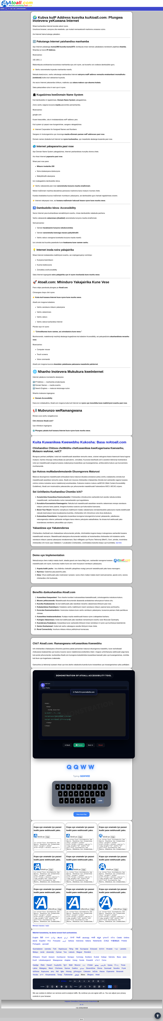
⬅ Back (67, 745)
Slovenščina (90, 975)
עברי (116, 955)
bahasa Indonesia (75, 947)
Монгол (77, 971)
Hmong (68, 978)
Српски (59, 958)
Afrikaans (36, 963)
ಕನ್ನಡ (99, 944)
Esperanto (110, 978)
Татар (59, 981)
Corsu (104, 966)
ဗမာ (84, 971)
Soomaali (107, 975)
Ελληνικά (93, 955)
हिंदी (41, 944)
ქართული (77, 978)
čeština (126, 944)
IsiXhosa (36, 978)
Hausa (102, 978)
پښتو (97, 971)
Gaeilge (36, 971)
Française (56, 947)
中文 (49, 947)
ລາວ (52, 978)
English (35, 944)
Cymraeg (79, 963)
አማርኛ (97, 966)
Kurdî (35, 966)
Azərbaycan (61, 963)
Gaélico (75, 975)
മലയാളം (85, 944)
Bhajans (90, 981)
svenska (48, 955)
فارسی (103, 971)
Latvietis (123, 955)
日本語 (106, 947)
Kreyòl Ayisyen (48, 963)
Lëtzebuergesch (45, 966)
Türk (54, 955)
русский (45, 950)
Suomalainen (38, 955)
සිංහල (116, 971)
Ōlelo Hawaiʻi (46, 971)
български (84, 955)
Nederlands (97, 947)
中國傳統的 (115, 947)
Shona (99, 975)
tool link (119, 543)
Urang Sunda (78, 966)
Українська (62, 955)
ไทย (65, 958)
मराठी (93, 944)
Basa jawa (121, 963)
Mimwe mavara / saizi (41, 932)
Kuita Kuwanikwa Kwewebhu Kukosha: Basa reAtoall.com (79, 442)
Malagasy (43, 975)
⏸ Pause (79, 745)
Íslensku (112, 963)
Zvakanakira (21, 8)
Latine (35, 975)
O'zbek (90, 971)
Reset (101, 745)
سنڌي (82, 975)
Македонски (57, 966)
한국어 (101, 955)
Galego (104, 963)
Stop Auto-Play (81, 820)
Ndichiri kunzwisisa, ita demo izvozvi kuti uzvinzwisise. (55, 939)
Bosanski (119, 978)
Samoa (67, 975)
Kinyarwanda (50, 981)
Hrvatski (109, 955)
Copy (47, 843)
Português (36, 950)
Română (87, 958)
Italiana (88, 947)
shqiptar (67, 966)
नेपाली (78, 944)
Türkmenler (68, 981)
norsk (42, 958)
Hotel (97, 981)
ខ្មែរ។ (65, 971)
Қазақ (110, 971)
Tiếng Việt (73, 955)
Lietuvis (71, 958)
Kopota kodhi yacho (45, 568)
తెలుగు (59, 944)
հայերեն (57, 971)
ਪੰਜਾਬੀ (72, 944)
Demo (2, 8)
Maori (51, 975)
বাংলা (47, 944)
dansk (35, 947)
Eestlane (88, 963)
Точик (123, 971)
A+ (81, 1011)
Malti (71, 971)
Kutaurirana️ (93, 1008)
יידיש (41, 981)
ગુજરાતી (106, 944)
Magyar (79, 958)
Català (119, 944)
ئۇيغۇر (77, 981)
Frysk (124, 975)
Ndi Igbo (60, 978)
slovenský (50, 958)
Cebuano (87, 978)
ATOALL (62, 988)
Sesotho (116, 975)
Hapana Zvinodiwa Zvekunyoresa (76, 1008)
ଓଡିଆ (113, 944)
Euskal (96, 963)
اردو (66, 944)
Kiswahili (89, 966)
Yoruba (35, 981)
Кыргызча (45, 978)
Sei (12, 8)
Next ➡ (90, 745)
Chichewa (58, 975)
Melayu (35, 958)
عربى (64, 947)
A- (83, 1011)
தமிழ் (53, 944)
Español (42, 947)
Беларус (71, 963)
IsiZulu (94, 978)
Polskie (124, 947)
